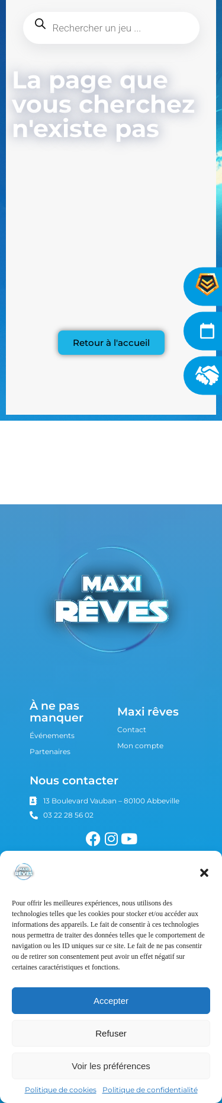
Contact (131, 729)
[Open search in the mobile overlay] (111, 28)
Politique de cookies (60, 1089)
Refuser (111, 1033)
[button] (204, 873)
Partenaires (50, 751)
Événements (52, 735)
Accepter (111, 1001)
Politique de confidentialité (150, 1089)
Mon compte (140, 745)
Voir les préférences (111, 1066)
